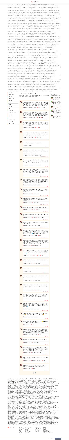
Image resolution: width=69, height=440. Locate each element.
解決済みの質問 (11, 94)
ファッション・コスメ (12, 112)
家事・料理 (10, 106)
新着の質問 (10, 92)
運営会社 (44, 427)
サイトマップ (37, 431)
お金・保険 (10, 100)
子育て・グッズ (11, 98)
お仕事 (10, 104)
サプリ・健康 (11, 110)
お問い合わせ (45, 428)
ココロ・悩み (11, 114)
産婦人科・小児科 (12, 119)
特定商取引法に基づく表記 (47, 431)
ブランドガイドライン (38, 428)
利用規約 (44, 429)
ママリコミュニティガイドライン (48, 432)
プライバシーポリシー (46, 430)
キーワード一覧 (37, 429)
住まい (10, 102)
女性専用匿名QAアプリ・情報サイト (34, 2)
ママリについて (37, 427)
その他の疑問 (11, 121)
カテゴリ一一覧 (37, 430)
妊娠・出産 (10, 96)
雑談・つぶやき (11, 123)
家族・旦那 (26, 429)
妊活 (9, 108)
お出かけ (26, 430)
